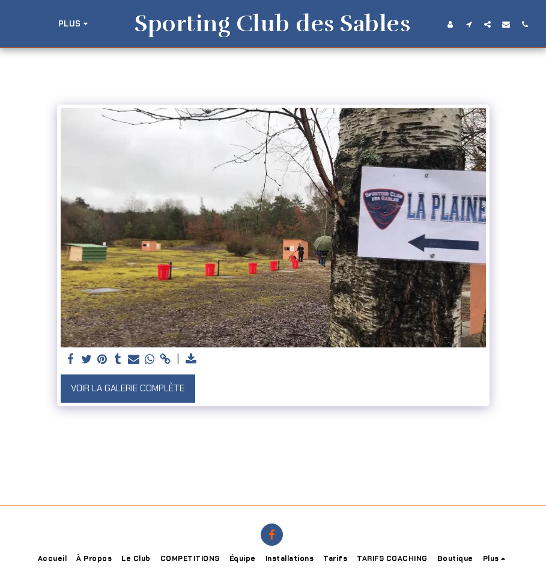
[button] (517, 24)
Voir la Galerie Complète (127, 388)
